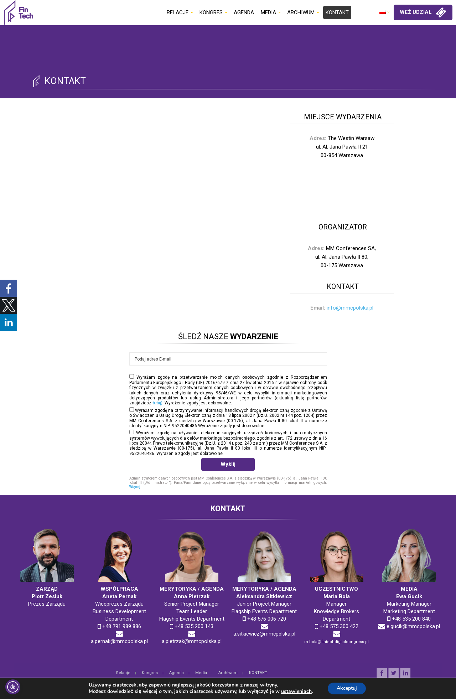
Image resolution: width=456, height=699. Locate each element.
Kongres (150, 672)
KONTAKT (258, 672)
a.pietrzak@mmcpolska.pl (192, 641)
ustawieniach (294, 691)
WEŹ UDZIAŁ (423, 12)
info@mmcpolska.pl (350, 308)
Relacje (123, 672)
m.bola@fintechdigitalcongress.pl (336, 642)
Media (201, 672)
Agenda (176, 672)
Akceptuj (347, 687)
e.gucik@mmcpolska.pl (413, 626)
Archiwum (228, 672)
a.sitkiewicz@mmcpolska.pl (264, 634)
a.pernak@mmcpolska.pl (119, 641)
